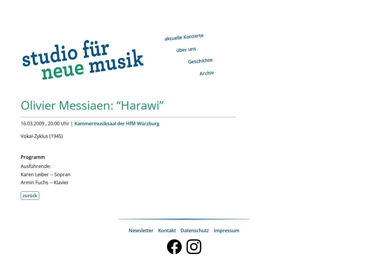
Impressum (226, 230)
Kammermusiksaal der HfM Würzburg (116, 123)
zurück (30, 195)
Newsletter (141, 230)
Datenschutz (195, 230)
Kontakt (167, 230)
